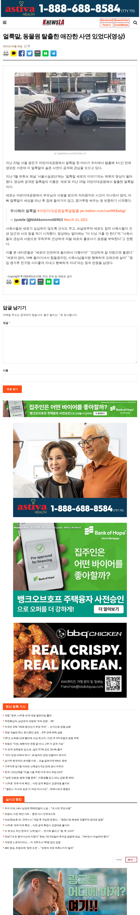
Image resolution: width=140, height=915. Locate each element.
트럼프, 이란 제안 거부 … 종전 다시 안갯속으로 (30, 814)
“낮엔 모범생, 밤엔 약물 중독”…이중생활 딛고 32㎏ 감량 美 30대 (39, 778)
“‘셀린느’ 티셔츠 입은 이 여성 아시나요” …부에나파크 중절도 (37, 789)
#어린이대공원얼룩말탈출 (58, 211)
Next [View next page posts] (131, 860)
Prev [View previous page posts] (118, 860)
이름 (5, 371)
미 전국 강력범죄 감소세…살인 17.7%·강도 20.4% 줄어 (33, 750)
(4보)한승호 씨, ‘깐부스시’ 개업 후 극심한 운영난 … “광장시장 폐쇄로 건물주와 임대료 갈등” (54, 820)
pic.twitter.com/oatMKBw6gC (103, 211)
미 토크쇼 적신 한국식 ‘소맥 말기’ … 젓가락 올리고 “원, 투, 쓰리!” (39, 831)
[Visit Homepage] (53, 22)
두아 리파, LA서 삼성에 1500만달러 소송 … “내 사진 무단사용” (38, 809)
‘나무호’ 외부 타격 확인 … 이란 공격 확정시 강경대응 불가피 (37, 784)
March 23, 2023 (75, 220)
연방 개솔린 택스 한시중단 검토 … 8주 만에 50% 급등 (33, 733)
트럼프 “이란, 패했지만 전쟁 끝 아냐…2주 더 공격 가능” (34, 744)
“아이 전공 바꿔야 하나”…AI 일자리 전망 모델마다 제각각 (35, 755)
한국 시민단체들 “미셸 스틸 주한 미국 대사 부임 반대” (34, 772)
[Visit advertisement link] (70, 8)
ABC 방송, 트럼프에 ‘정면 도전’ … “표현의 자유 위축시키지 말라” (39, 848)
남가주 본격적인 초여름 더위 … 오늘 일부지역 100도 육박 (36, 761)
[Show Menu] (4, 22)
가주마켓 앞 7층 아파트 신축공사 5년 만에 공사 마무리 (34, 767)
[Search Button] (135, 22)
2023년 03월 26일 (12, 46)
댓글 (7, 323)
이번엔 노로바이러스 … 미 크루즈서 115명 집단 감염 (33, 843)
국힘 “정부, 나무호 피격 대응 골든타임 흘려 (28, 716)
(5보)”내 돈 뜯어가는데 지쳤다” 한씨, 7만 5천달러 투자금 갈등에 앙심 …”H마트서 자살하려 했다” (57, 837)
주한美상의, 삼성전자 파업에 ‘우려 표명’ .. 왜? (29, 721)
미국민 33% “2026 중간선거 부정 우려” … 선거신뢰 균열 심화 (38, 727)
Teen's (106, 25)
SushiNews (121, 25)
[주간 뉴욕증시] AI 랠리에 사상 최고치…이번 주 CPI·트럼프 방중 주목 (42, 738)
